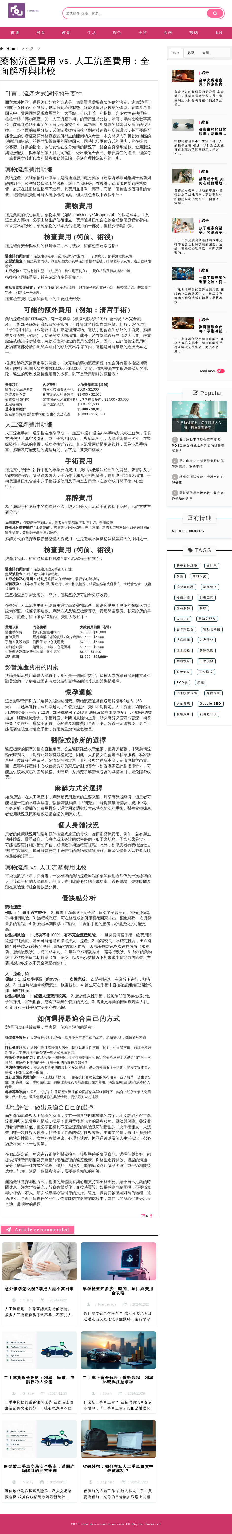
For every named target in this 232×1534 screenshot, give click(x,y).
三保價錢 (207, 661)
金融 (168, 33)
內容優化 (207, 640)
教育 (66, 33)
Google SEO (210, 703)
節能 (200, 682)
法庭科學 (183, 640)
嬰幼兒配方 (207, 618)
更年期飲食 (185, 629)
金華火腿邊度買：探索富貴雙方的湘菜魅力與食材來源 (213, 86)
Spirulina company (188, 531)
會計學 (212, 565)
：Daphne (102, 1482)
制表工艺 (207, 597)
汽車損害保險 (187, 693)
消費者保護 (185, 587)
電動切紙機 (211, 629)
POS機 (182, 682)
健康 (15, 33)
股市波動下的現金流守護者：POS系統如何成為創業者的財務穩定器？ (198, 445)
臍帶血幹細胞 (187, 565)
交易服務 (183, 608)
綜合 (117, 33)
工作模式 (206, 672)
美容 (142, 33)
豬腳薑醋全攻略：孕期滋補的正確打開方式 (213, 331)
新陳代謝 (207, 650)
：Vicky (23, 1482)
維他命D (183, 672)
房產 (40, 33)
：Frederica (102, 1304)
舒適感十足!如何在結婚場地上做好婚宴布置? (213, 183)
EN (219, 33)
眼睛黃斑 (183, 714)
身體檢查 (213, 693)
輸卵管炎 (210, 587)
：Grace (23, 1393)
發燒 (180, 576)
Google (183, 618)
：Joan (102, 1393)
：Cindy (23, 1300)
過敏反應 (183, 703)
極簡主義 (183, 597)
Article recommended (37, 1229)
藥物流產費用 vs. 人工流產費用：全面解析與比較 (75, 66)
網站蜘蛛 (183, 661)
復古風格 (183, 650)
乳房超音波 (208, 714)
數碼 (193, 33)
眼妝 (203, 608)
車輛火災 (200, 576)
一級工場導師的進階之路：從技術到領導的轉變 (213, 282)
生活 (91, 33)
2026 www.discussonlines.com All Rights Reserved (116, 1524)
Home (12, 49)
